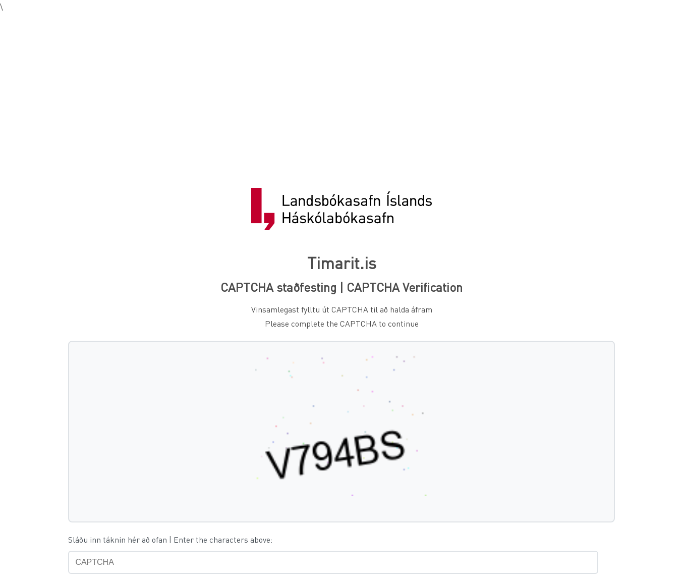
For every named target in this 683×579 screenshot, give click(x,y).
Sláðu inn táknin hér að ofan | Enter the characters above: (170, 539)
